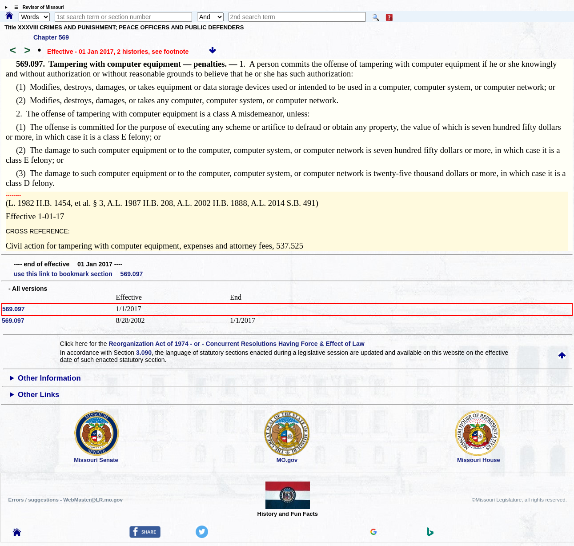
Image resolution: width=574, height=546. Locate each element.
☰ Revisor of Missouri (37, 7)
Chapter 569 (51, 37)
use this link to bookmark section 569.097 (78, 273)
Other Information (49, 378)
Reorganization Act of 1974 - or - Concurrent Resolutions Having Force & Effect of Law (237, 343)
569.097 (13, 309)
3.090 (144, 352)
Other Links (38, 394)
